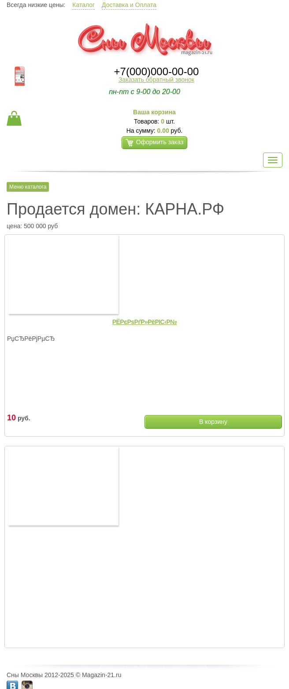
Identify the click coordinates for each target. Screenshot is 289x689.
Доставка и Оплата (129, 4)
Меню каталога (27, 187)
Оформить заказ (155, 142)
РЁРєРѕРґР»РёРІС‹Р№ (144, 321)
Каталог (83, 4)
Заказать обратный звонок (156, 79)
